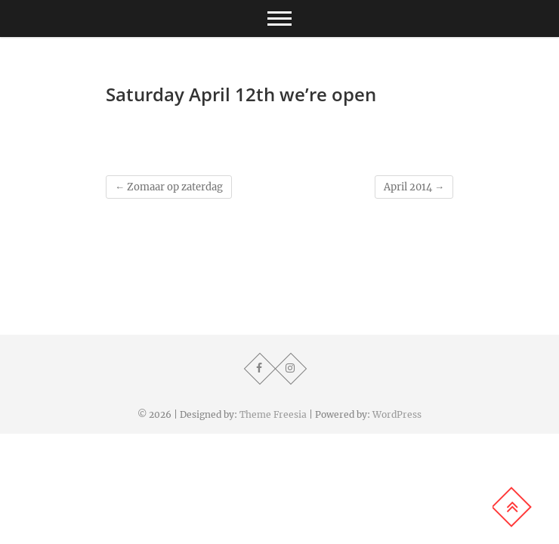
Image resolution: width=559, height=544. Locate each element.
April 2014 (414, 187)
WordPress (397, 414)
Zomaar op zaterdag (169, 187)
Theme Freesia (273, 414)
